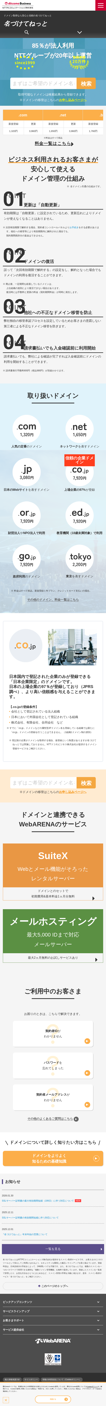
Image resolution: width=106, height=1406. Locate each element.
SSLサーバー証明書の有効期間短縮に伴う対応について (30, 1217)
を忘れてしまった (53, 1065)
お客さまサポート (13, 1320)
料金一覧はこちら (53, 143)
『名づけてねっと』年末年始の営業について (24, 1234)
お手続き (74, 227)
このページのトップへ (54, 1286)
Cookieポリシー (92, 1386)
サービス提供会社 (13, 1329)
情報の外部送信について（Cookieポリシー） (62, 1379)
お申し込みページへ (72, 100)
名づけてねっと (25, 23)
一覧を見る (53, 1249)
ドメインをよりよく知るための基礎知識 (49, 1158)
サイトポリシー (31, 1379)
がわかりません (53, 1033)
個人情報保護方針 (12, 1379)
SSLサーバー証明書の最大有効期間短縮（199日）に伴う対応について (38, 1200)
